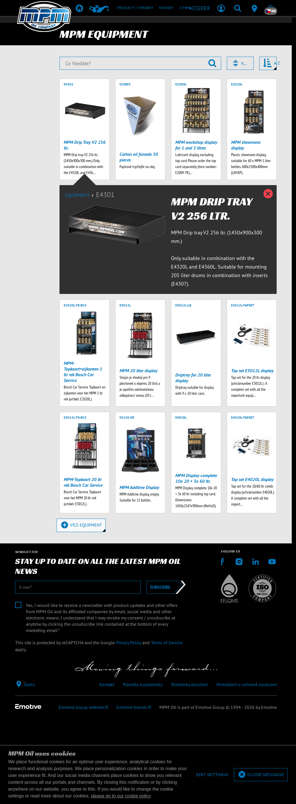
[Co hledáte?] (140, 147)
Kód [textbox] (244, 148)
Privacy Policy (128, 728)
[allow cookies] (261, 775)
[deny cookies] (212, 775)
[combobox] (240, 147)
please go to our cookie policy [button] (121, 795)
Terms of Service (166, 728)
